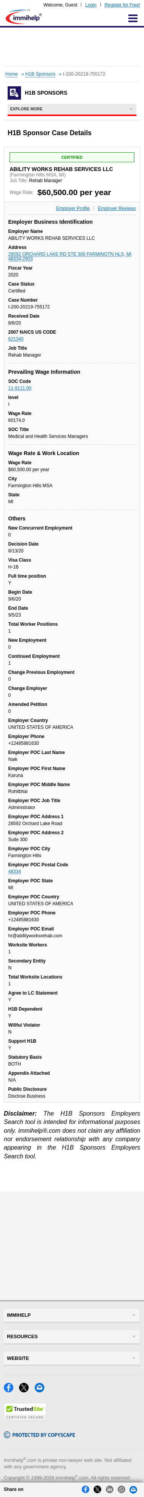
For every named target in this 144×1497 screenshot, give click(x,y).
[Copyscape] (39, 1436)
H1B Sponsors (40, 74)
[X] (26, 1390)
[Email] (42, 1390)
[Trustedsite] (25, 1418)
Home (11, 74)
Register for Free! (122, 5)
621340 (16, 339)
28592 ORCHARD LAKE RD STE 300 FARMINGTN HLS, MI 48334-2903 (70, 257)
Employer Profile (73, 208)
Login (90, 5)
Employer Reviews (117, 208)
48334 (14, 871)
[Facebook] (11, 1390)
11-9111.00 (20, 388)
